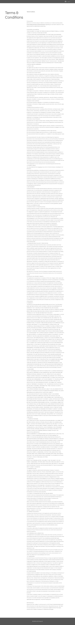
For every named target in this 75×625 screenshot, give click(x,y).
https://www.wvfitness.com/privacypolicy (36, 24)
